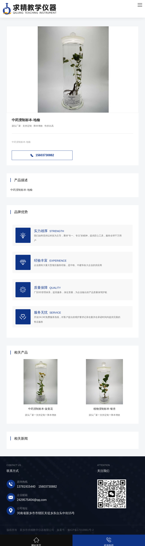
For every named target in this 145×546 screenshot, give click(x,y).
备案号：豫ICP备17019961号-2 (75, 529)
